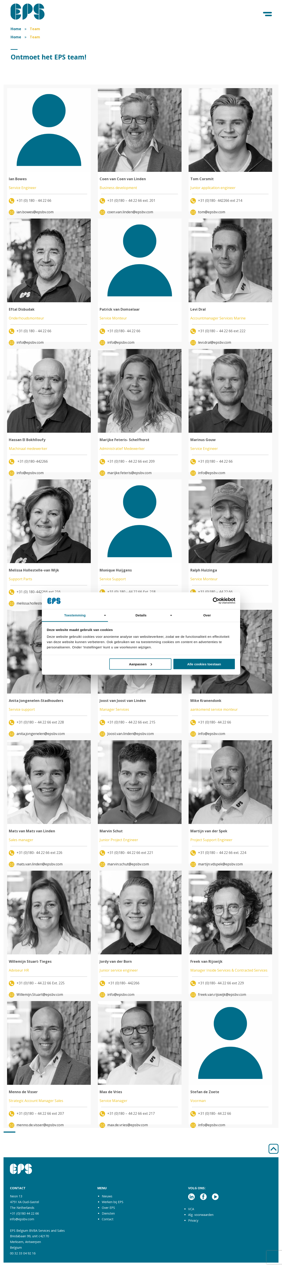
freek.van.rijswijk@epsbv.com (222, 994)
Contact (107, 1219)
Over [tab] (207, 615)
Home (16, 28)
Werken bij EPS (112, 1202)
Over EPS (108, 1208)
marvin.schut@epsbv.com (128, 864)
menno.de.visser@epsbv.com (40, 1124)
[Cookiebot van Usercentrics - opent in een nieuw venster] (216, 600)
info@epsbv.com (30, 342)
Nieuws (107, 1196)
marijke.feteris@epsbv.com (129, 472)
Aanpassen (140, 664)
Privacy (193, 1220)
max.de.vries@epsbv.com (127, 1124)
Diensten (108, 1213)
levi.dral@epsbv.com (214, 342)
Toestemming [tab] (75, 615)
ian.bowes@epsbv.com (35, 212)
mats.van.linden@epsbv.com (40, 864)
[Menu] (268, 14)
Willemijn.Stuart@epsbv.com (40, 994)
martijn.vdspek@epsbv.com (220, 864)
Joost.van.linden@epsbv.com (130, 733)
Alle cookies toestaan (204, 664)
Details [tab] (141, 615)
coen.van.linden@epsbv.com (130, 212)
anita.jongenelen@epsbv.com (41, 733)
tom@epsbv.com (211, 212)
